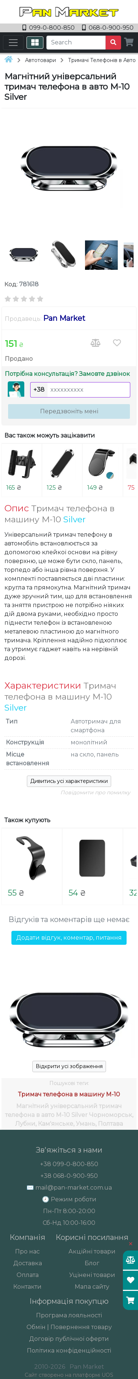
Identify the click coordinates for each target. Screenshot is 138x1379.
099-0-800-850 (49, 27)
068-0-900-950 (108, 27)
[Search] (76, 43)
